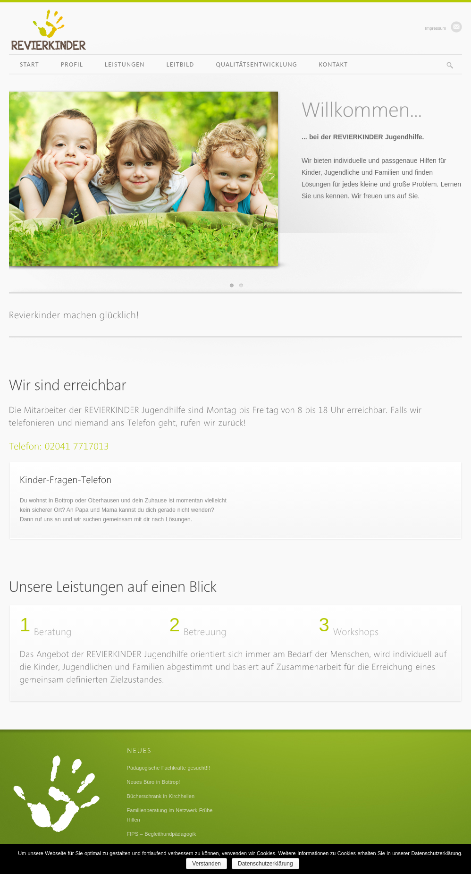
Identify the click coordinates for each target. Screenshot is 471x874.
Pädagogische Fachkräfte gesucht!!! (168, 768)
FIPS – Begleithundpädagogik (161, 834)
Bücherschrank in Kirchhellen (160, 796)
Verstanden (206, 863)
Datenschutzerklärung (265, 863)
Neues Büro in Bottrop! (153, 782)
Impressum (435, 28)
